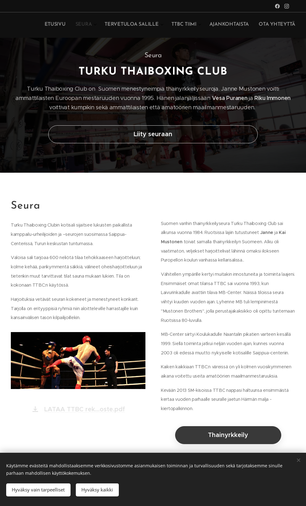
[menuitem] (238, 25)
